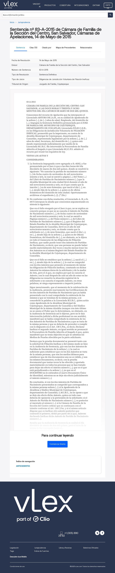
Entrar (96, 5)
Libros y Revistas (65, 548)
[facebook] (102, 533)
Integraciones (81, 5)
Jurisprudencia (40, 548)
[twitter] (97, 533)
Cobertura (65, 5)
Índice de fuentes (41, 551)
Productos (50, 5)
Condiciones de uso (17, 566)
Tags (12, 551)
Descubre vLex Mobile (18, 557)
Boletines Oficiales (90, 548)
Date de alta (108, 6)
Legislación (14, 548)
